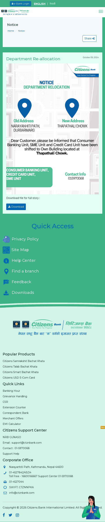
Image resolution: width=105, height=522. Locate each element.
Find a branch (21, 271)
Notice (21, 30)
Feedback (17, 282)
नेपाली (52, 3)
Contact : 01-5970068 (16, 448)
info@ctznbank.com (21, 492)
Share (89, 38)
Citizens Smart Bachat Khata (21, 372)
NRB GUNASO (12, 437)
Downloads (18, 292)
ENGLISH (39, 3)
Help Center (19, 260)
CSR (5, 401)
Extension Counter (14, 407)
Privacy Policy (21, 239)
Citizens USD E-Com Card (19, 377)
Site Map (16, 250)
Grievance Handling (15, 396)
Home (11, 30)
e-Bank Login (20, 3)
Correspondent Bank (16, 413)
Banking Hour (11, 390)
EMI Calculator (12, 424)
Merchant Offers (13, 418)
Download (16, 206)
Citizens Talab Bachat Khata (20, 366)
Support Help (11, 453)
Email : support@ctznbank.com (22, 442)
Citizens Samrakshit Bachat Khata (24, 361)
